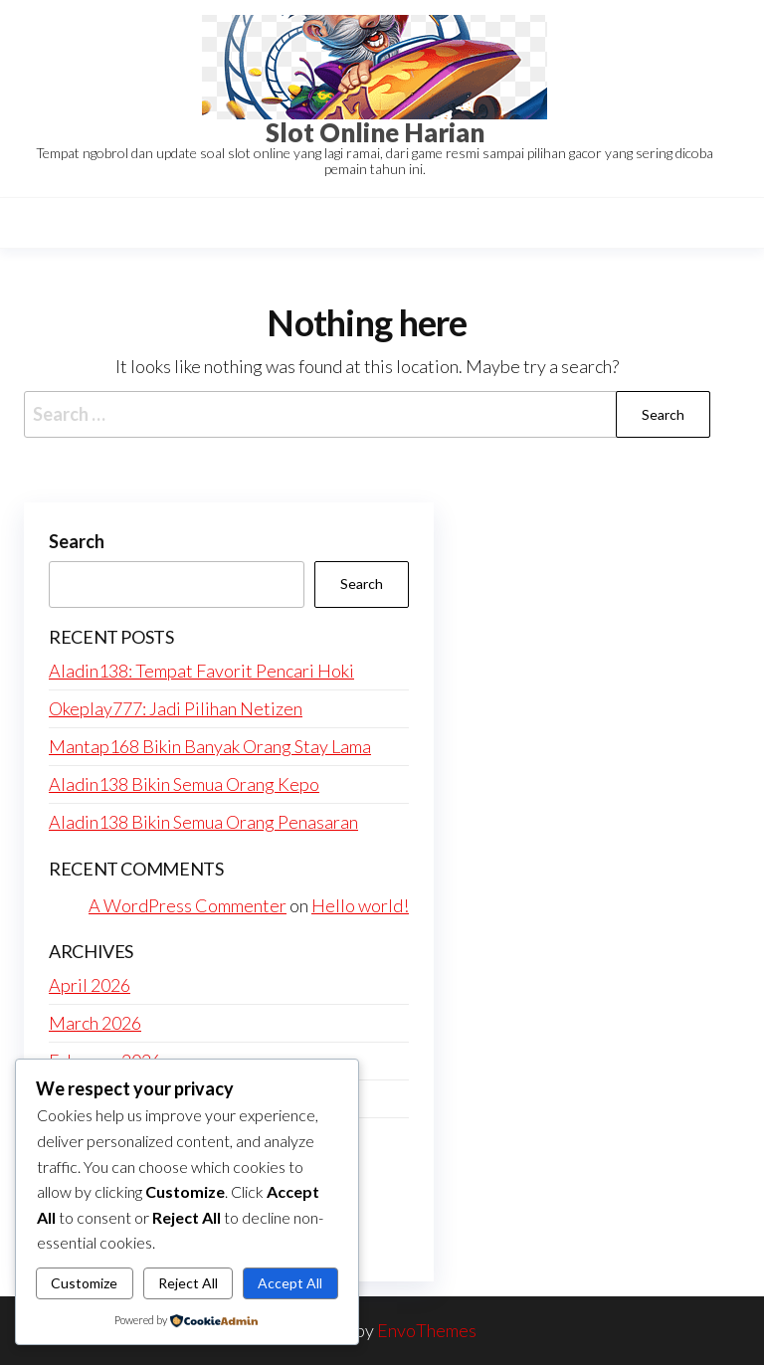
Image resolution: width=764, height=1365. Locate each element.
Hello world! (360, 905)
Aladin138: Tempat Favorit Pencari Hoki (201, 671)
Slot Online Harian (375, 132)
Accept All (290, 1282)
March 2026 (95, 1023)
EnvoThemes (427, 1330)
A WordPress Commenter (187, 905)
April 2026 (89, 985)
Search (76, 541)
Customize (84, 1282)
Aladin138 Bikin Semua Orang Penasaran (203, 822)
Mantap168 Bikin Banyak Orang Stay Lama (210, 746)
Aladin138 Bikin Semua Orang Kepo (184, 784)
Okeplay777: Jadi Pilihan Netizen (175, 708)
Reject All (188, 1282)
